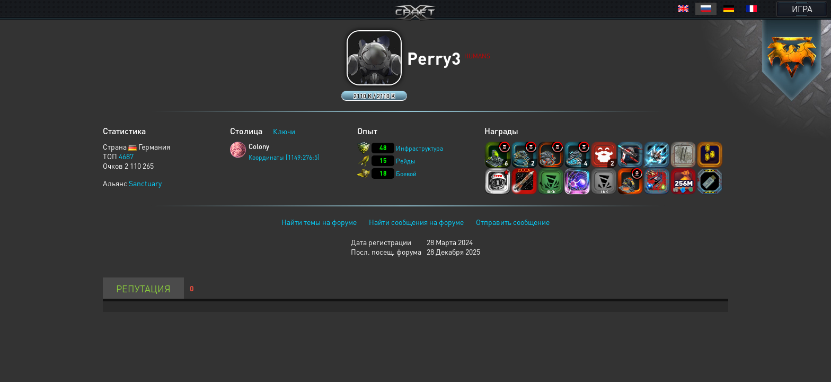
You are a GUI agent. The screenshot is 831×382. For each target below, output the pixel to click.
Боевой (406, 174)
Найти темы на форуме (319, 222)
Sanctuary (145, 183)
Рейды (405, 161)
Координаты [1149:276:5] (284, 157)
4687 (126, 156)
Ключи (284, 131)
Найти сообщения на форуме (416, 222)
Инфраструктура (419, 148)
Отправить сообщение (513, 222)
